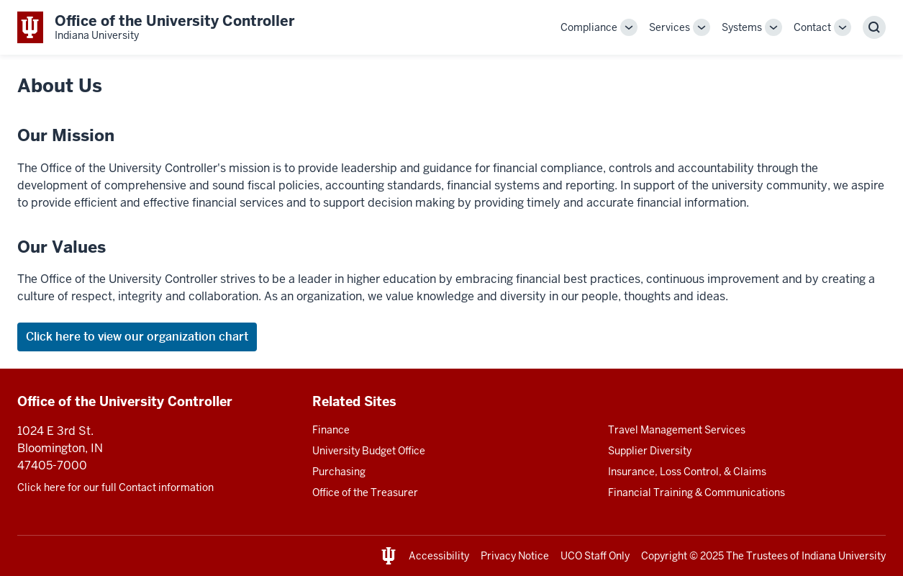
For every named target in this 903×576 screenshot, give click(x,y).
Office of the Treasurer (365, 492)
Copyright (664, 555)
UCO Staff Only (595, 555)
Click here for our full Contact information (115, 487)
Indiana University (844, 555)
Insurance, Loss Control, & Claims (687, 471)
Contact (812, 27)
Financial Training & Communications (696, 492)
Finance (331, 429)
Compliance (589, 27)
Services (669, 27)
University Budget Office (368, 450)
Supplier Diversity (649, 450)
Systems (742, 27)
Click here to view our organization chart (137, 336)
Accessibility (439, 555)
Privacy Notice (515, 555)
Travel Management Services (676, 429)
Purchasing (339, 471)
